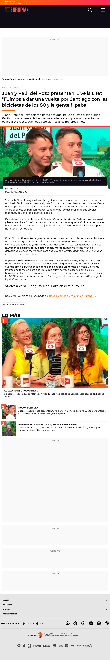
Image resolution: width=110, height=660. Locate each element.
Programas (20, 79)
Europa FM (7, 79)
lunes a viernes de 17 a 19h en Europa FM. (73, 296)
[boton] (81, 600)
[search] (90, 10)
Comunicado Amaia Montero (16, 3)
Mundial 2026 (10, 2)
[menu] (103, 10)
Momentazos (60, 79)
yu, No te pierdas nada (40, 79)
